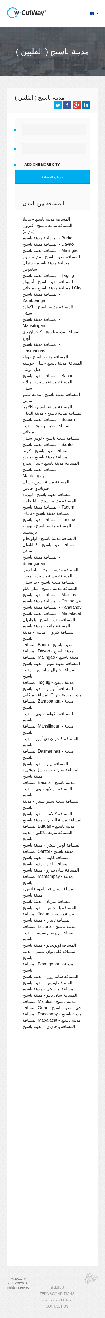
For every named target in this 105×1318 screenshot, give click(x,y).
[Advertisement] (52, 1094)
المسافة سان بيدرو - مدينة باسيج (51, 870)
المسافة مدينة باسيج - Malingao (50, 250)
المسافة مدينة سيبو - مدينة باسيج (51, 663)
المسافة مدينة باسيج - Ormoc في (52, 600)
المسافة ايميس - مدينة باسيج (47, 982)
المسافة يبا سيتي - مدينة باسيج (49, 989)
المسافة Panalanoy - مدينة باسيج (52, 1014)
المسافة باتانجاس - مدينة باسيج (49, 907)
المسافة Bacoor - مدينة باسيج (49, 782)
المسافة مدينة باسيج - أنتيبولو (48, 281)
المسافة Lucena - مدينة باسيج (49, 926)
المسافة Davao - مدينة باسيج (48, 651)
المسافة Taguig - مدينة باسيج (48, 682)
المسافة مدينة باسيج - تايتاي (47, 513)
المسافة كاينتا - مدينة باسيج (46, 857)
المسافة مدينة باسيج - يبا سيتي (49, 582)
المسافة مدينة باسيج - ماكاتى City (52, 288)
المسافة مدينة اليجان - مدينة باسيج (52, 820)
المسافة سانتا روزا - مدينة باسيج (50, 976)
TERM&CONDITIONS (57, 1294)
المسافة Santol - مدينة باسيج (48, 851)
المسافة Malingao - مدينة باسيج (50, 657)
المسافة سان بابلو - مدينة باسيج (50, 995)
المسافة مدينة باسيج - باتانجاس (49, 500)
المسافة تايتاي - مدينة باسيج (47, 920)
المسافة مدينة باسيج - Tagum (48, 507)
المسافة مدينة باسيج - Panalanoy (52, 607)
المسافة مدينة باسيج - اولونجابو (49, 538)
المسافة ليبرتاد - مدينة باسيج (47, 901)
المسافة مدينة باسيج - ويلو (45, 356)
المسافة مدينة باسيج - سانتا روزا (50, 569)
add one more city (42, 164)
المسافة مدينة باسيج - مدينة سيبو (51, 256)
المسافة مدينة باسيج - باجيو (46, 457)
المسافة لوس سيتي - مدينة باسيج (52, 845)
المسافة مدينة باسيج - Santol (48, 444)
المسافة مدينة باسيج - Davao (48, 244)
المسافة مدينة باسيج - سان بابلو (50, 588)
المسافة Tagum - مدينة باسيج (48, 913)
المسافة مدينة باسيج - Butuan (49, 419)
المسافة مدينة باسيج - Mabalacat (52, 613)
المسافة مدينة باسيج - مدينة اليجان (52, 413)
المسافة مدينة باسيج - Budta (48, 237)
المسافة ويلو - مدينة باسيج (45, 763)
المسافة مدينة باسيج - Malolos (49, 594)
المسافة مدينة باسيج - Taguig (48, 275)
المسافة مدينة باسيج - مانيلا (46, 219)
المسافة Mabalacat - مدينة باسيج (52, 1020)
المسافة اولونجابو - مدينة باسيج (49, 945)
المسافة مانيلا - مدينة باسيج (46, 626)
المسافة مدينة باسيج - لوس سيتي (52, 438)
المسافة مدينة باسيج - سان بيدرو (51, 463)
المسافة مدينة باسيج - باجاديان (49, 619)
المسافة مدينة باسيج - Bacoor (49, 375)
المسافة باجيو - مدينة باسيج (46, 863)
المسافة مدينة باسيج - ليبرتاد (47, 494)
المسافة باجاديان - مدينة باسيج (49, 1026)
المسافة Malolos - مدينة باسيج (49, 1001)
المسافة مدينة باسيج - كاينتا (46, 450)
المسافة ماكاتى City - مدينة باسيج (52, 694)
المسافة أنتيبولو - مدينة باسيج (48, 688)
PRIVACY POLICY (57, 1300)
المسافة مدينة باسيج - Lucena (49, 519)
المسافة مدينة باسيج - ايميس (47, 575)
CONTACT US (56, 1306)
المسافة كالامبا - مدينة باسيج (47, 813)
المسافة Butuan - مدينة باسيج (49, 826)
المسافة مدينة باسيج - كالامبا (47, 406)
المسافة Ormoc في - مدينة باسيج (52, 1007)
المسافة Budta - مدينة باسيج (48, 644)
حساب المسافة (53, 177)
